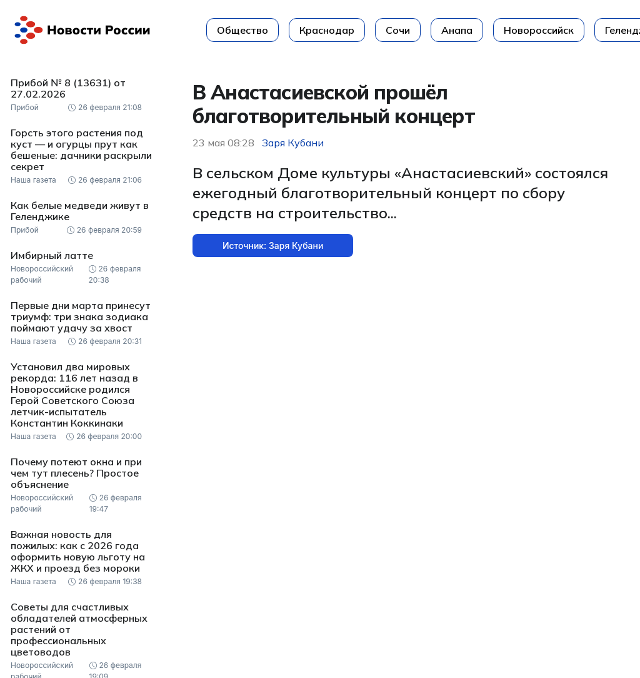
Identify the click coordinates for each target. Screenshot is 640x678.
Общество (242, 30)
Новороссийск (539, 30)
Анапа (456, 30)
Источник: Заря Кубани (272, 245)
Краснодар (326, 30)
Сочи (398, 30)
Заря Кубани (293, 142)
